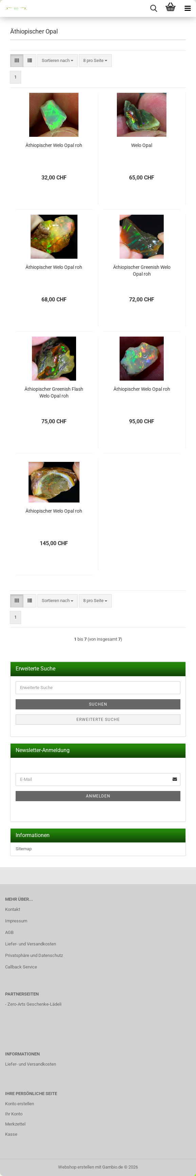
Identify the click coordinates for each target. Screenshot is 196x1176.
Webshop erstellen (76, 1167)
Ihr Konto (13, 1113)
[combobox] (57, 60)
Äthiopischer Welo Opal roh (53, 145)
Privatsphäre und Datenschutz (34, 955)
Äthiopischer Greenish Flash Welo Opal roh (53, 392)
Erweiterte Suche (98, 719)
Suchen (98, 704)
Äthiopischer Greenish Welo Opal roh (142, 270)
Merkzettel (15, 1124)
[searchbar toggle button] (153, 8)
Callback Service (21, 966)
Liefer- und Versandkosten (30, 943)
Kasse (11, 1134)
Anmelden (98, 796)
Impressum (16, 920)
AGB (9, 932)
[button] (16, 60)
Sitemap (24, 848)
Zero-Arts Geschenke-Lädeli (34, 1004)
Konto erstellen (19, 1103)
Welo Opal (141, 145)
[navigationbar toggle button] (187, 8)
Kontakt (12, 909)
